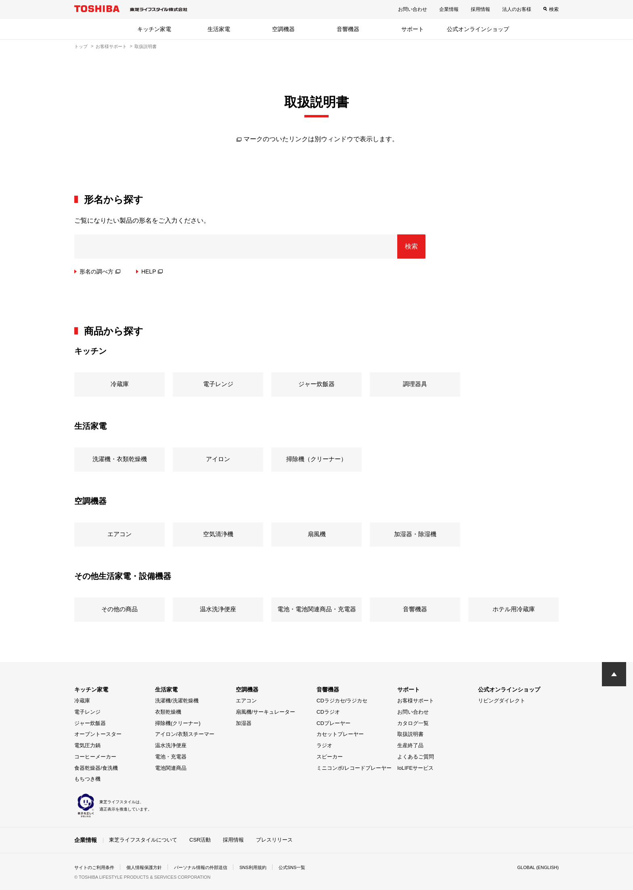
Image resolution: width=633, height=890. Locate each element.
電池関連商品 (171, 768)
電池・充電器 (171, 757)
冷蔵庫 (82, 701)
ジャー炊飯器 (90, 723)
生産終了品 (410, 745)
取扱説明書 (410, 734)
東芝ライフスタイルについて (143, 840)
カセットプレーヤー (340, 734)
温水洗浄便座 (171, 745)
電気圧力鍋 (87, 745)
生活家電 (219, 29)
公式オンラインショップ (478, 29)
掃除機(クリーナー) (178, 723)
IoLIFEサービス (415, 768)
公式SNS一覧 (307, 867)
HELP (152, 271)
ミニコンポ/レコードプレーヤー (354, 768)
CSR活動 (200, 840)
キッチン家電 (154, 29)
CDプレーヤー (333, 723)
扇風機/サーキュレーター (265, 712)
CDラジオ (328, 712)
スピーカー (329, 757)
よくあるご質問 (415, 757)
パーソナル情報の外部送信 (210, 867)
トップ (81, 46)
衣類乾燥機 (168, 712)
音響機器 (348, 29)
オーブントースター (98, 734)
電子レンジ (87, 712)
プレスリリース (274, 840)
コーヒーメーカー (95, 757)
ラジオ (324, 745)
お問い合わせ (412, 9)
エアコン (246, 701)
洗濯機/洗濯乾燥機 (177, 701)
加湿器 (244, 723)
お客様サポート (111, 46)
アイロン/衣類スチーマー (184, 734)
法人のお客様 (516, 9)
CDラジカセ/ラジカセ (341, 701)
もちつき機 (87, 779)
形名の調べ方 (100, 271)
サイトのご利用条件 (96, 867)
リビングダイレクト (501, 701)
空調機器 (283, 29)
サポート (412, 29)
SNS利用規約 (266, 867)
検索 (554, 9)
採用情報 (480, 9)
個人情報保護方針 (149, 867)
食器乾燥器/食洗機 (96, 768)
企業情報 (449, 9)
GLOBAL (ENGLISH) (536, 867)
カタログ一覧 (413, 723)
